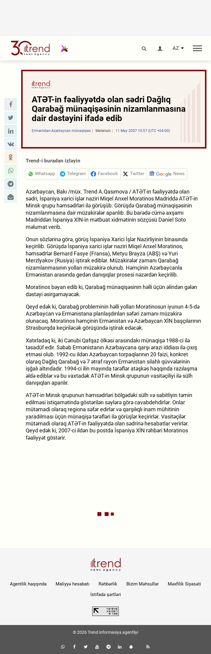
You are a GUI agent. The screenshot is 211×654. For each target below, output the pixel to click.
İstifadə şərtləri (105, 594)
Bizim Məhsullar (142, 584)
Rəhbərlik (108, 584)
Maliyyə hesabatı (72, 584)
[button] (10, 104)
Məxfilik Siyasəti (184, 584)
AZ (176, 48)
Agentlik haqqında (28, 584)
